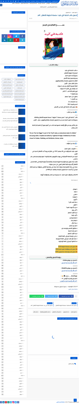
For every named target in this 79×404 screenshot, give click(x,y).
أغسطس (20, 177)
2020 (22, 306)
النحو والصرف (19, 82)
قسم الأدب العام (19, 85)
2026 (22, 166)
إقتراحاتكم (33, 1)
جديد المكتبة (49, 1)
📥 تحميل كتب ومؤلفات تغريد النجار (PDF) (66, 249)
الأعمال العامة (43, 7)
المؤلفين (48, 3)
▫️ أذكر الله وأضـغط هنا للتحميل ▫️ (69, 263)
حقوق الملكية (43, 1)
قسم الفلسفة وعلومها (19, 97)
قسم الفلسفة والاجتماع (7, 94)
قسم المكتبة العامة (19, 99)
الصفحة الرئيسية (55, 1)
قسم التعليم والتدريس (7, 91)
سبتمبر (20, 209)
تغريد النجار (74, 12)
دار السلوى (68, 12)
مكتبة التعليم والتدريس (52, 7)
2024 (22, 198)
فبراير (21, 193)
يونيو (21, 182)
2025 (22, 171)
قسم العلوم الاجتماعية (19, 94)
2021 (22, 276)
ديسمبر (20, 174)
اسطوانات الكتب (7, 79)
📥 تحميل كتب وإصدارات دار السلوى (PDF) (66, 252)
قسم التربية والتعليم (19, 91)
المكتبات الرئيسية (41, 3)
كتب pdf (36, 312)
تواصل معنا (28, 1)
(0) (30, 18)
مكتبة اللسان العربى (60, 402)
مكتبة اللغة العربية (25, 3)
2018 (22, 375)
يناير (21, 169)
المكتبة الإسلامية (33, 3)
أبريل (21, 187)
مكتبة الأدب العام (16, 3)
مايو (21, 185)
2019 (22, 341)
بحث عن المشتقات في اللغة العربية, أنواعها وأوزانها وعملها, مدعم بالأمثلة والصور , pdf (10, 112)
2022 (22, 255)
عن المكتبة (38, 1)
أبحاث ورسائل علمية (19, 79)
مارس (20, 190)
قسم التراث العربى (7, 88)
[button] (66, 296)
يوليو (21, 179)
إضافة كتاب (23, 1)
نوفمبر (20, 203)
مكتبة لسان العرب (72, 289)
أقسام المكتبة (54, 3)
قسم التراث (19, 88)
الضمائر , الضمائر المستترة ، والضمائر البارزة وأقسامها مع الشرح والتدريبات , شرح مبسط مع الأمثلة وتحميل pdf (10, 121)
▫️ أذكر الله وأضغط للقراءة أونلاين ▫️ (68, 281)
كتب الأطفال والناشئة (45, 312)
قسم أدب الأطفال (56, 312)
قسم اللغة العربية (7, 97)
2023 (22, 233)
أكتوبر (20, 206)
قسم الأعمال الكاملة (7, 85)
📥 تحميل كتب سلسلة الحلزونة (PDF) (67, 246)
